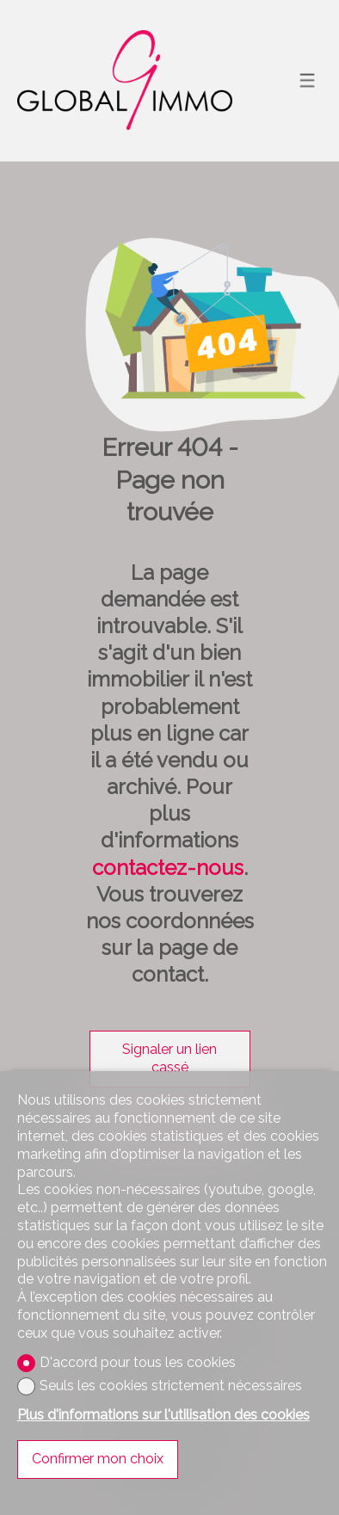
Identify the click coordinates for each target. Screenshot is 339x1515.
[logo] (124, 80)
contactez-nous (167, 867)
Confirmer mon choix (97, 1458)
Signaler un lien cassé (169, 1058)
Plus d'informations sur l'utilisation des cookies (163, 1415)
